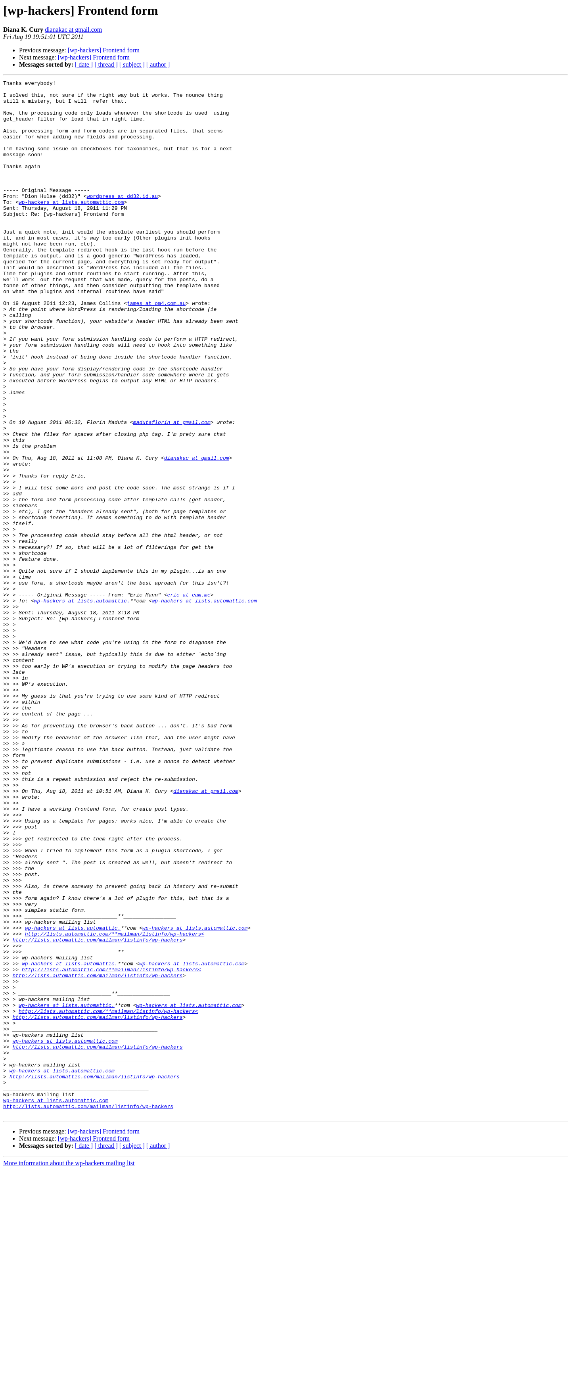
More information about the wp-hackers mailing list (68, 1370)
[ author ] (158, 64)
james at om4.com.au (156, 348)
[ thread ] (106, 64)
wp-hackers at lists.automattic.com (71, 226)
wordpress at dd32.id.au (122, 219)
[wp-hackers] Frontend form (104, 50)
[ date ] (84, 64)
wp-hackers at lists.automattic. (82, 705)
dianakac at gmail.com (73, 29)
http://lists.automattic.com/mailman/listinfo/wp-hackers (97, 1112)
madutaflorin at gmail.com (172, 491)
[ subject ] (132, 64)
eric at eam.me (188, 698)
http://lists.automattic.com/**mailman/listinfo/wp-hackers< (114, 1105)
